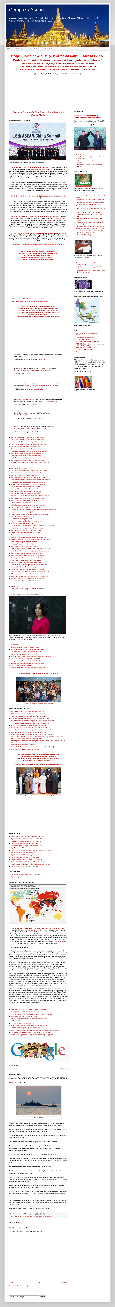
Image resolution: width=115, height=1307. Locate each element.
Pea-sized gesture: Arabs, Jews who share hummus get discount (30, 718)
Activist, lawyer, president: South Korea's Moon (25, 654)
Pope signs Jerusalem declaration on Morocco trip (26, 841)
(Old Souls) (60, 69)
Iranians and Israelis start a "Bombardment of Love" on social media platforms (89, 231)
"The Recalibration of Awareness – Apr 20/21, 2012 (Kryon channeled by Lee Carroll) (38, 928)
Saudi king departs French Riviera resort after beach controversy (30, 558)
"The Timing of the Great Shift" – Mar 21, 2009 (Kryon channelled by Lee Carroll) (36, 196)
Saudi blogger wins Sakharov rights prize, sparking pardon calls (30, 551)
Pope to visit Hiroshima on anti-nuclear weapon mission (27, 836)
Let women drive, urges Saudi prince (22, 523)
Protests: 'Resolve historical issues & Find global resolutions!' (57, 60)
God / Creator (44, 930)
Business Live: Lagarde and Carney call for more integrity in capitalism (32, 1035)
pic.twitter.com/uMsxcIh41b (36, 415)
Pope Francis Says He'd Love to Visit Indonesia (25, 857)
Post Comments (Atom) (24, 1286)
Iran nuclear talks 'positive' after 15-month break (90, 226)
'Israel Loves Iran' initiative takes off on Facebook (25, 749)
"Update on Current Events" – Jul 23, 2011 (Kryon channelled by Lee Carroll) (34, 216)
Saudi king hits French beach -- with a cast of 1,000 (26, 560)
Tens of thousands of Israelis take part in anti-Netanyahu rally (29, 727)
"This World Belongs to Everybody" (37, 64)
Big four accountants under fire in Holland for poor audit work (29, 1018)
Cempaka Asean (26, 9)
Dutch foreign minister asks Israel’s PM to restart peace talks (29, 725)
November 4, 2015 (40, 418)
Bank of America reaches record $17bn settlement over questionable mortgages (35, 1030)
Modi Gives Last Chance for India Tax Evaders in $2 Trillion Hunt (30, 1009)
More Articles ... (15, 645)
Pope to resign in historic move (20, 877)
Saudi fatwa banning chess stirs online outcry (24, 542)
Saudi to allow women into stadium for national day (26, 456)
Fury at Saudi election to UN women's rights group (26, 507)
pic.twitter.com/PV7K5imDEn (50, 386)
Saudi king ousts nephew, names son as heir (24, 500)
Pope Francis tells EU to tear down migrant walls (25, 848)
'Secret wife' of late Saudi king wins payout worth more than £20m (30, 548)
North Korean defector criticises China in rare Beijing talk (28, 668)
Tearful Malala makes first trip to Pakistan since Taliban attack (29, 301)
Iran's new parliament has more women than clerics (38, 306)
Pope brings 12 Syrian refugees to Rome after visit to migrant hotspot (31, 850)
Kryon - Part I (33, 48)
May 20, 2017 (36, 432)
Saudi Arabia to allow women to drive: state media (26, 453)
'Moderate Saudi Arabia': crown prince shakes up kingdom (28, 484)
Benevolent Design (59, 218)
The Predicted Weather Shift (59, 67)
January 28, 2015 (38, 389)
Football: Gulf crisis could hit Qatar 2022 (23, 502)
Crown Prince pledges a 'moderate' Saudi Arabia (25, 487)
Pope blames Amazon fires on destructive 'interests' (26, 839)
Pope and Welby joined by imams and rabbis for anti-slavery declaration (38, 764)
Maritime (36, 1216)
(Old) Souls (58, 226)
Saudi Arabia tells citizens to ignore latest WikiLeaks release (29, 565)
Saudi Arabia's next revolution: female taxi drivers (25, 489)
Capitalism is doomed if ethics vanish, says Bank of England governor (31, 1032)
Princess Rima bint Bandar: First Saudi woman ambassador (28, 444)
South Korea (49, 1216)
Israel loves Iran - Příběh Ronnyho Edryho (88, 212)
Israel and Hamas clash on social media (23, 745)
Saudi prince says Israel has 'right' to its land (24, 475)
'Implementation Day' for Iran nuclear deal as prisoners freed (38, 308)
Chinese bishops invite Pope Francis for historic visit (26, 846)
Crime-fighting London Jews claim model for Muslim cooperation (38, 758)
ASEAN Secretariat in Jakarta (85, 337)
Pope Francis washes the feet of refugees (23, 852)
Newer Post (13, 1282)
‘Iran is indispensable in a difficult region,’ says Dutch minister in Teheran (32, 721)
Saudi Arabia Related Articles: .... (20, 468)
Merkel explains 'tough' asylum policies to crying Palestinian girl (30, 723)
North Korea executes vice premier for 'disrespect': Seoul (28, 663)
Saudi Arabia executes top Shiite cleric (22, 544)
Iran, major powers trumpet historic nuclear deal (33, 310)
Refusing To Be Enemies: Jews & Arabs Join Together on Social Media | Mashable (35, 747)
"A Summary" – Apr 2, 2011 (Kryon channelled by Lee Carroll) (29, 167)
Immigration (30, 1216)
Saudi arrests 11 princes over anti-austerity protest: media (28, 477)
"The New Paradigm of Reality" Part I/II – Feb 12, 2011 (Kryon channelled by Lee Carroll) (38, 233)
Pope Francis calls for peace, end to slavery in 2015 (26, 866)
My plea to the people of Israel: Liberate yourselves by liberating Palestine (33, 734)
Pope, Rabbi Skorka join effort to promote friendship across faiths (38, 755)
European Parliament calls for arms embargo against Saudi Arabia (30, 539)
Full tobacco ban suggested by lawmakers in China (26, 1028)
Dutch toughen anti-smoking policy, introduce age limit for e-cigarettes (31, 1014)
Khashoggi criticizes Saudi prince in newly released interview (29, 470)
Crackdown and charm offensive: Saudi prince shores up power (30, 496)
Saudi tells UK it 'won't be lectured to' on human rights (27, 553)
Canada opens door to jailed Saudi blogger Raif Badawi (27, 569)
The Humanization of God (18, 218)
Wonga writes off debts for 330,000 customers (24, 1016)
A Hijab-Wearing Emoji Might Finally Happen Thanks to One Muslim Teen (32, 525)
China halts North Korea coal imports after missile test (27, 658)
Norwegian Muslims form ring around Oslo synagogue (38, 756)
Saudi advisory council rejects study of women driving (27, 528)
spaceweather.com (73, 74)
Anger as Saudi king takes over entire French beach (26, 562)
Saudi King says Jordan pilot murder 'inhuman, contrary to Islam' (30, 571)
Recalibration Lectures (32, 930)
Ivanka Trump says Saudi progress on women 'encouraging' (28, 458)
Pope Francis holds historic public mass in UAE (25, 843)
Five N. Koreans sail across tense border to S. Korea (26, 651)
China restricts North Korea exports (21, 665)
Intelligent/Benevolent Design (40, 169)
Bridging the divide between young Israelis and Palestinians (38, 673)
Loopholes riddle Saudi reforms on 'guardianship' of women (28, 442)
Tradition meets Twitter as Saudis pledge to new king (26, 581)
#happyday (30, 370)
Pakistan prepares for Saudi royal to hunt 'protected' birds (28, 574)
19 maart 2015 (31, 373)
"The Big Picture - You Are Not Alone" (76, 64)
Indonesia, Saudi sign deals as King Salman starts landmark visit (30, 514)
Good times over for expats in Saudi (21, 519)
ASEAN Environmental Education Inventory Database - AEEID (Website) (89, 348)
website (62, 74)
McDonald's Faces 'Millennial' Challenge (23, 1023)
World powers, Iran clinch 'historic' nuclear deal (90, 200)
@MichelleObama (27, 399)
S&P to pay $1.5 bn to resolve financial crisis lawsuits (27, 1012)
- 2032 (84, 67)
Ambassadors (80, 352)
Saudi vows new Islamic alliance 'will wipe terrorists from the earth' (30, 480)
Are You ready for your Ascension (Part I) (38, 69)
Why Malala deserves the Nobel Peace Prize (38, 255)
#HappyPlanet (46, 368)
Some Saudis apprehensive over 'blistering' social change (28, 439)
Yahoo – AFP (13, 1082)
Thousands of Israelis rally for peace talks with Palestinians (28, 716)
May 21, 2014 (42, 360)
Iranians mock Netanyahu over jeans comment (90, 202)
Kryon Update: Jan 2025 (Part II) (81, 69)
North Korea (42, 1216)
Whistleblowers (20, 48)
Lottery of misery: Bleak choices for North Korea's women (28, 661)
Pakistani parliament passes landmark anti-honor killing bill (38, 253)
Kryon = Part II (46, 48)
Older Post (64, 1282)
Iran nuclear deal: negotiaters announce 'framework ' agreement (38, 312)
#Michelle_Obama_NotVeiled (33, 386)
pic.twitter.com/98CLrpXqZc (37, 428)
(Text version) (54, 943)
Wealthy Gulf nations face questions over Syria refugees (27, 555)
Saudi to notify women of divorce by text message (25, 446)
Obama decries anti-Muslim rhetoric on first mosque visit (27, 862)
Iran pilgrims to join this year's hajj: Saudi (23, 512)
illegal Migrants (22, 1216)
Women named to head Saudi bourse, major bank (26, 521)
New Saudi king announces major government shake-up (27, 578)
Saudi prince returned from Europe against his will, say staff (28, 537)
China (15, 1216)
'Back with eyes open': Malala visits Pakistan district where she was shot (32, 299)
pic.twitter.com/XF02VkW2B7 (43, 370)
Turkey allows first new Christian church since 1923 (38, 760)
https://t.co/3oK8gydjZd (20, 415)
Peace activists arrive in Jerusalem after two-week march (28, 711)
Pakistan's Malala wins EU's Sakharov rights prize (38, 257)
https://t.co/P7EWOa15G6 (21, 428)
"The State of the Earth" (31, 67)
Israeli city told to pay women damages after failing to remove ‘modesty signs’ (34, 730)
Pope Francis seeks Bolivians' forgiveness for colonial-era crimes (30, 864)
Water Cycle (49, 220)
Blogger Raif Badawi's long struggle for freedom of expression (29, 576)
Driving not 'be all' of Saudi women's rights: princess (26, 449)
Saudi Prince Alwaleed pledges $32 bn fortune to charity (27, 589)
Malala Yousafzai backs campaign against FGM (38, 259)
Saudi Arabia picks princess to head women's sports (26, 530)
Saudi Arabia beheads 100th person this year (24, 567)
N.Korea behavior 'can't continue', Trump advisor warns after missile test (32, 656)
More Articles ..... (16, 586)
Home (9, 48)
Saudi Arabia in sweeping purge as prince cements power (28, 482)
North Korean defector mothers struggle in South (25, 647)
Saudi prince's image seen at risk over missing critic (26, 473)
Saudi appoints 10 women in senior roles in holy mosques (28, 437)
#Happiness (17, 355)
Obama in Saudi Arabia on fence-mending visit (25, 535)
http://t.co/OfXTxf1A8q (20, 370)
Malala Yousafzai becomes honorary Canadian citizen (38, 251)
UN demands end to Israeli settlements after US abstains (28, 714)
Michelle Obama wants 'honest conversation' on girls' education (30, 462)
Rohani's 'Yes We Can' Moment (38, 314)
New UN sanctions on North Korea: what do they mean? (27, 649)
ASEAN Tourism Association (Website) (87, 342)
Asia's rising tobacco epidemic (20, 1021)
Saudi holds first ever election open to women (24, 546)
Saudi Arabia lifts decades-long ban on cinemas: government (29, 451)
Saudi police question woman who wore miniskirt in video (28, 460)
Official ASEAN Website (83, 339)
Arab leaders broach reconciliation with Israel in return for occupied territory (33, 509)
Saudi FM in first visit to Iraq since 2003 (22, 516)
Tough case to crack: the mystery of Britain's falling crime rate (29, 1025)
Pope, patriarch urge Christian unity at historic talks (26, 855)
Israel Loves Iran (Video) (83, 235)
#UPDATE (17, 426)
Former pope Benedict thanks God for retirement (25, 874)
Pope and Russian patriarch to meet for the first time (26, 859)
